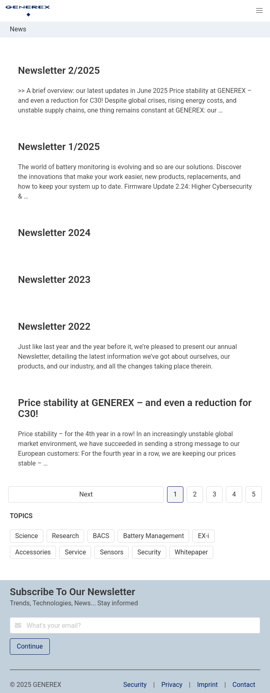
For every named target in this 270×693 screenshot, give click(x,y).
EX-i (203, 536)
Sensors (111, 552)
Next (86, 494)
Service (75, 552)
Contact (243, 685)
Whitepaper (191, 552)
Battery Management (153, 536)
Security (149, 552)
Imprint (207, 685)
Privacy (172, 685)
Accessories (33, 552)
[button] (259, 10)
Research (65, 536)
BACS (101, 536)
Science (26, 536)
